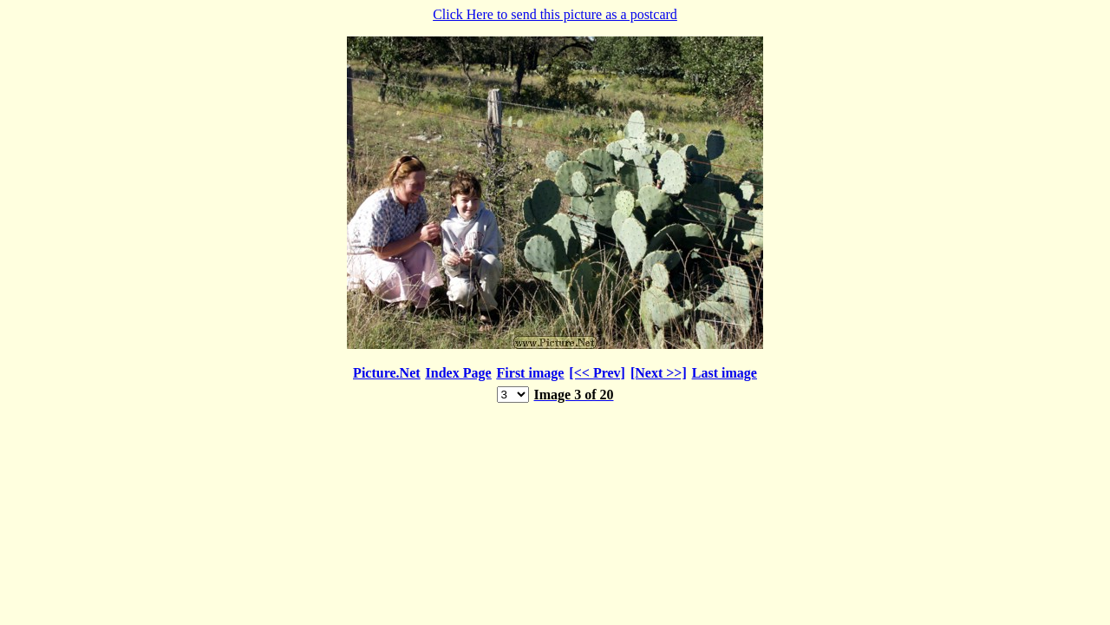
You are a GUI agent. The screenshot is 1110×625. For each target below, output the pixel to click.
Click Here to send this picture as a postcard (555, 206)
